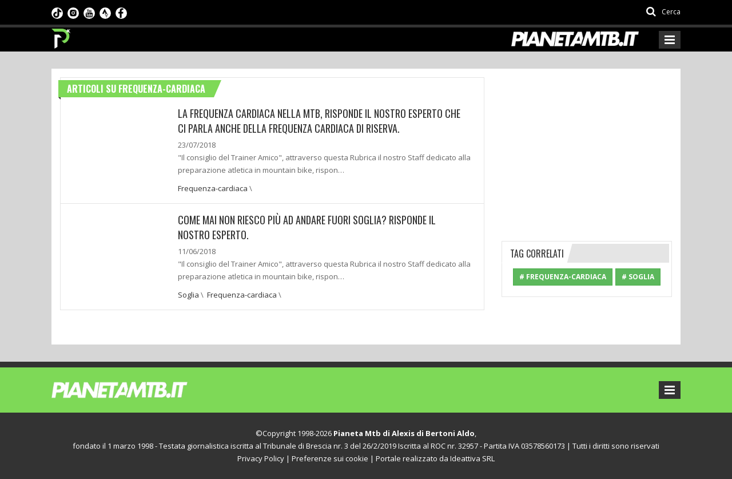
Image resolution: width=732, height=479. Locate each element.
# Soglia (638, 277)
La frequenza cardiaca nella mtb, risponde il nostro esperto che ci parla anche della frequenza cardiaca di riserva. (319, 121)
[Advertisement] (587, 148)
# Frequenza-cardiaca (562, 277)
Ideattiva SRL (472, 458)
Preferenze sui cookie (330, 458)
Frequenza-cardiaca (213, 188)
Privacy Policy (260, 458)
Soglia (188, 295)
